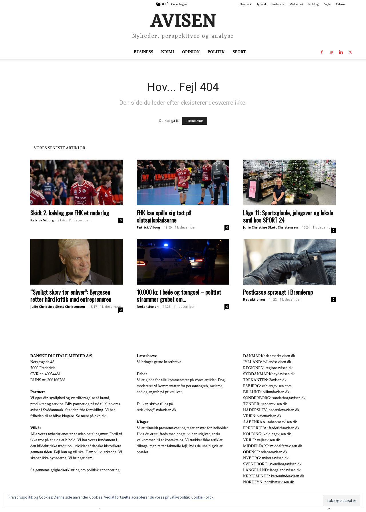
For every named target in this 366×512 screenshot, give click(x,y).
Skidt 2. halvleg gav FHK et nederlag (69, 212)
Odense (340, 4)
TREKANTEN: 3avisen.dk (265, 380)
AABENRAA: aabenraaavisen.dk (270, 422)
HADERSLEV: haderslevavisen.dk (271, 410)
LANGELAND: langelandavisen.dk (272, 470)
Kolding (313, 4)
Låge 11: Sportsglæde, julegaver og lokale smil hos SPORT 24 (288, 216)
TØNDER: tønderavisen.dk (265, 404)
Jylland (261, 4)
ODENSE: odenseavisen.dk (265, 452)
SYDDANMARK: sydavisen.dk (269, 374)
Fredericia (277, 4)
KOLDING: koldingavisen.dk (267, 434)
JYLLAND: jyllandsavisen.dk (267, 362)
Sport (239, 52)
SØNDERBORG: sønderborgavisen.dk (274, 398)
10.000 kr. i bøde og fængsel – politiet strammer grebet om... (179, 295)
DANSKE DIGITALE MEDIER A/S (61, 356)
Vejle (327, 4)
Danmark (245, 4)
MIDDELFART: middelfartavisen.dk (272, 446)
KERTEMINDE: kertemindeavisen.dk (273, 476)
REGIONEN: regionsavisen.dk (268, 368)
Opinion (191, 52)
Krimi (167, 52)
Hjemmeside (194, 120)
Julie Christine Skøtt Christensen (270, 227)
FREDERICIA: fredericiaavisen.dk (271, 428)
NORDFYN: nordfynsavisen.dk (268, 482)
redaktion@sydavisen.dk (156, 410)
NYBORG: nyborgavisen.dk (266, 458)
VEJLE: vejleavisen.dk (261, 440)
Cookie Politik (202, 497)
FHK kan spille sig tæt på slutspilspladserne (164, 216)
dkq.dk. (101, 416)
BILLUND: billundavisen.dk (266, 392)
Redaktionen (148, 306)
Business (143, 52)
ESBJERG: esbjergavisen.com (267, 386)
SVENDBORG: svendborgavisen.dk (272, 464)
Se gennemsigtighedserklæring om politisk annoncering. (75, 470)
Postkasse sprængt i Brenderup (278, 291)
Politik (216, 52)
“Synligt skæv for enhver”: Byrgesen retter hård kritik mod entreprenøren (70, 295)
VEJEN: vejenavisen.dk (262, 416)
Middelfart (296, 4)
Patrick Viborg (42, 220)
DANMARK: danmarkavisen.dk (269, 356)
